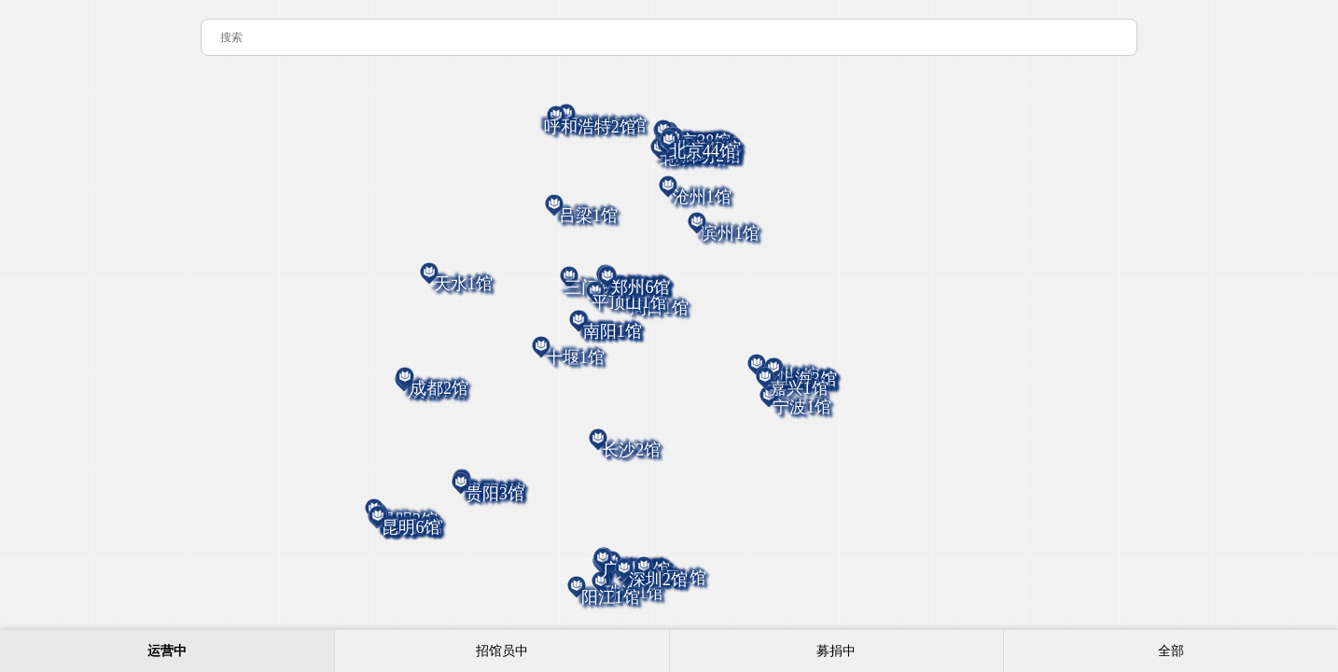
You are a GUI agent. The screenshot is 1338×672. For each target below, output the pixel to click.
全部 (1171, 651)
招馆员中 (502, 651)
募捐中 (836, 651)
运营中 (167, 651)
